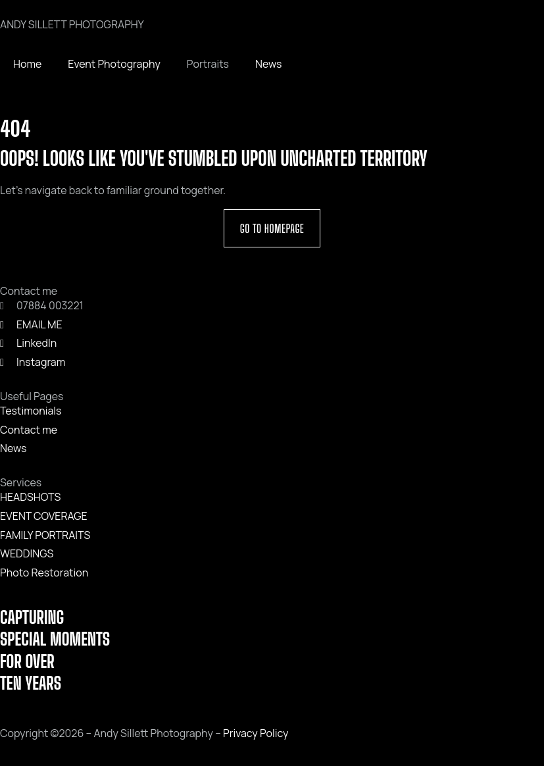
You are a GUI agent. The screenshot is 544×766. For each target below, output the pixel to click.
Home (27, 64)
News (268, 64)
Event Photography (114, 64)
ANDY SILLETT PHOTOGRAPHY (72, 24)
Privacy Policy (255, 733)
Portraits (208, 64)
